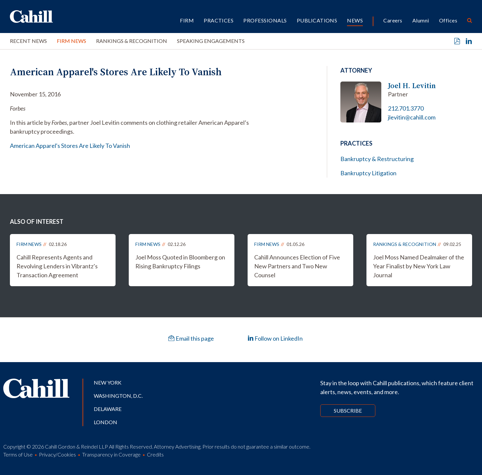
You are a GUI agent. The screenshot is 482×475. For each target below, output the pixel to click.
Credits (155, 454)
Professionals (265, 20)
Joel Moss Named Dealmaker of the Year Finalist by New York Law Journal (418, 266)
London (105, 422)
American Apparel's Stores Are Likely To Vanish (70, 145)
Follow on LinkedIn (275, 338)
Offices (448, 20)
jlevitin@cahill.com (411, 117)
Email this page (191, 338)
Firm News (71, 41)
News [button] (355, 20)
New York (107, 382)
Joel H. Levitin (412, 86)
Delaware (107, 409)
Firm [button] (187, 20)
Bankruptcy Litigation (368, 173)
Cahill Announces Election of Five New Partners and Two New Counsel (297, 266)
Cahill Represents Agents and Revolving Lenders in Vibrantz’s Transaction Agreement (57, 266)
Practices (218, 20)
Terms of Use (18, 454)
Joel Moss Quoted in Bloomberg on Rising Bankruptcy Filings (180, 262)
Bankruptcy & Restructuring (377, 158)
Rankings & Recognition (131, 41)
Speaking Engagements (211, 41)
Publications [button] (317, 20)
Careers (392, 20)
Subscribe (348, 410)
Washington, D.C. (118, 395)
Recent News (28, 41)
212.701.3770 (406, 108)
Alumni (420, 20)
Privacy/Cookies (57, 454)
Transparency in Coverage (111, 454)
